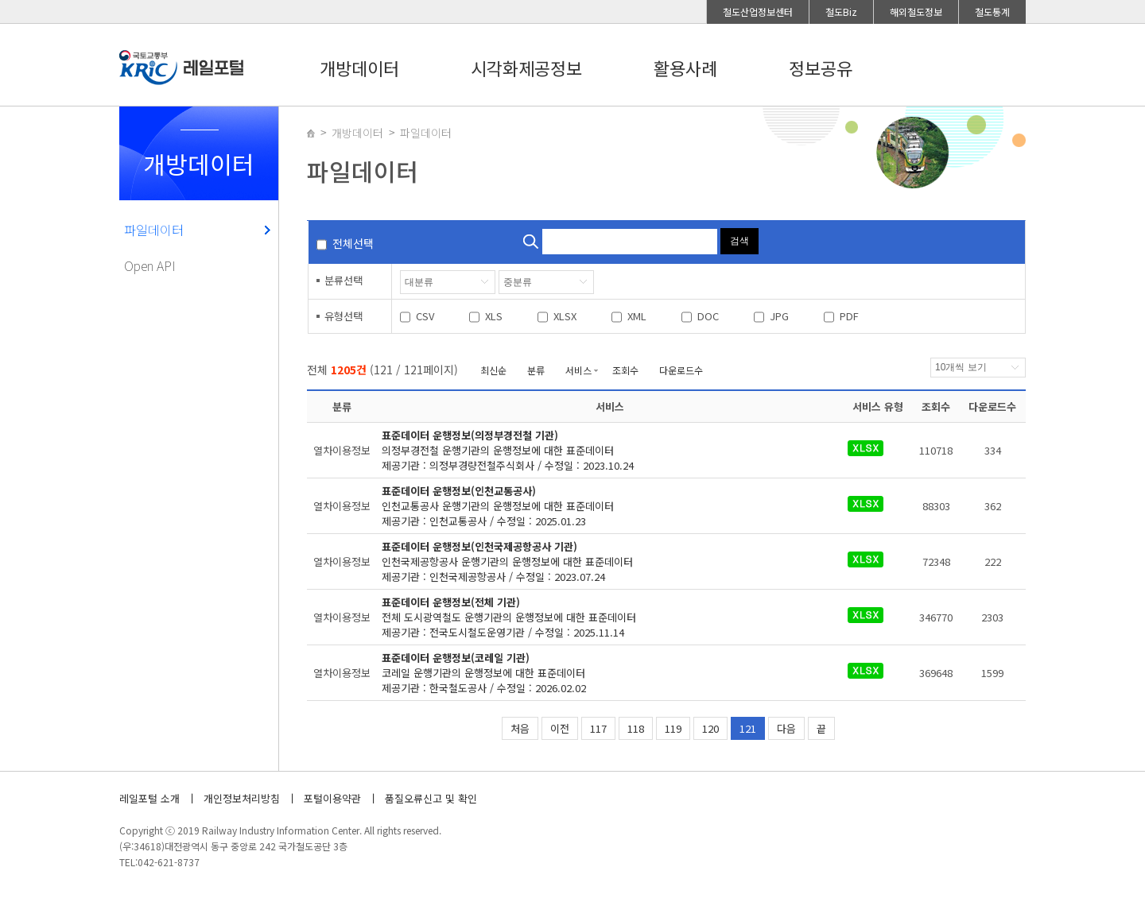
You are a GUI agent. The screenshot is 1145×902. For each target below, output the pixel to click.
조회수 (625, 370)
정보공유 (820, 67)
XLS (494, 315)
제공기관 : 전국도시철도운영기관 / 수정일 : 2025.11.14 (600, 617)
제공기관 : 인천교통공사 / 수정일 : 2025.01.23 (600, 505)
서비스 (578, 370)
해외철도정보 (916, 11)
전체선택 (353, 243)
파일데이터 (154, 229)
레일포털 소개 (149, 798)
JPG (779, 315)
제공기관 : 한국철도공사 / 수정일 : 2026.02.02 (600, 672)
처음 (520, 728)
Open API (150, 265)
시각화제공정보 (526, 67)
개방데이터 (359, 67)
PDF (849, 315)
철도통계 (992, 11)
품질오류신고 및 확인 (431, 798)
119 (673, 728)
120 (710, 728)
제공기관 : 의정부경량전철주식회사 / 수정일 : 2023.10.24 (600, 450)
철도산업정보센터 (758, 11)
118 (635, 728)
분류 (536, 370)
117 (598, 728)
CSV (425, 315)
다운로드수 (681, 370)
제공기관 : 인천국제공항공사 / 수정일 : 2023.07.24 (600, 561)
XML (636, 315)
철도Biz (841, 11)
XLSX (564, 315)
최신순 (493, 370)
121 (747, 728)
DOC (708, 315)
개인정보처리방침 (242, 798)
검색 (739, 240)
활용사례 (685, 67)
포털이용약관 (332, 798)
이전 (559, 728)
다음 (786, 728)
